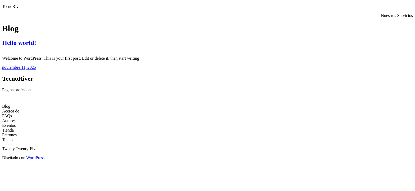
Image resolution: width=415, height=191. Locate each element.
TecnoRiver (12, 6)
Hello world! (19, 42)
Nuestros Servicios (397, 15)
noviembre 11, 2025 (19, 67)
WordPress (35, 157)
